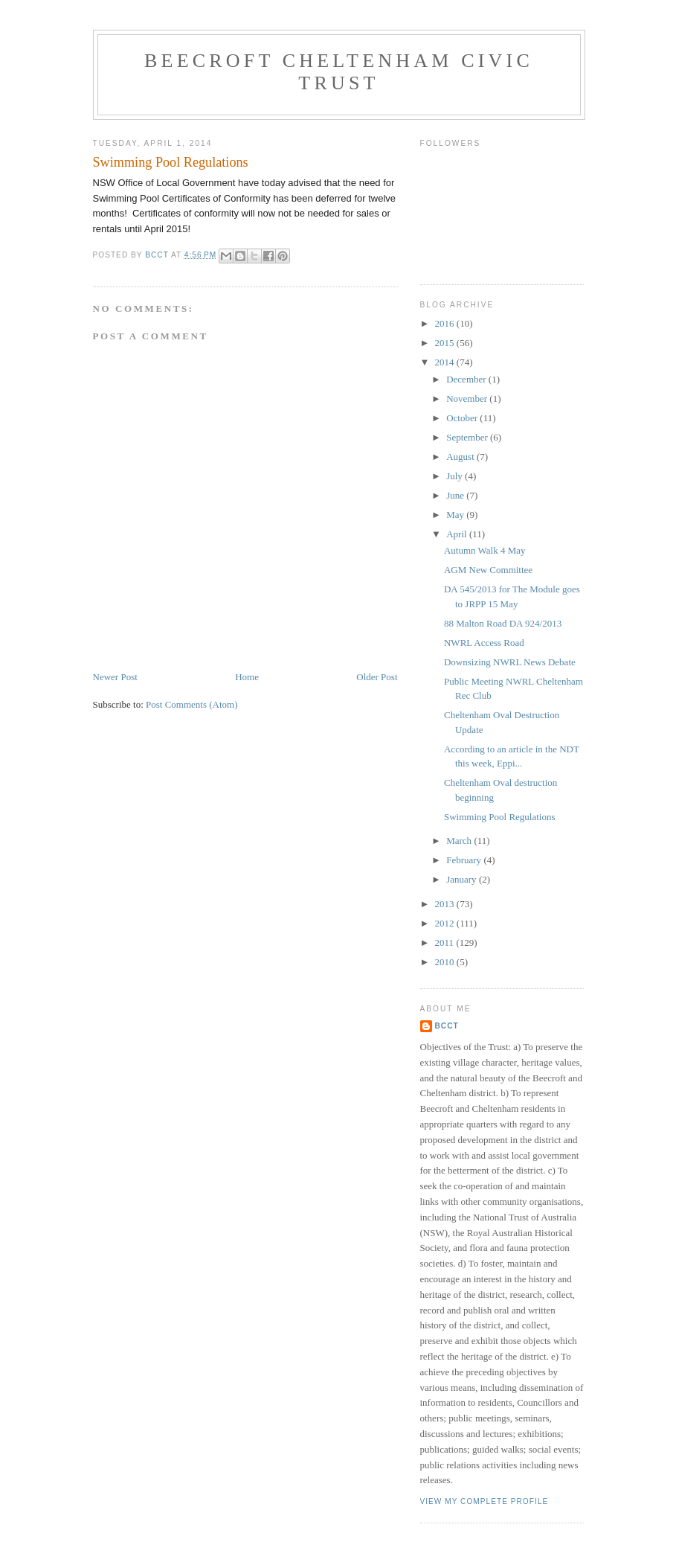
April (457, 534)
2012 (446, 923)
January (462, 879)
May (456, 514)
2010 (446, 961)
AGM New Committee (488, 569)
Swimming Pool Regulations (500, 816)
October (463, 417)
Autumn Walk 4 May (485, 550)
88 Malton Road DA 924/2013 (502, 623)
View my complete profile (484, 1501)
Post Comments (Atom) (192, 704)
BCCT (447, 1026)
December (467, 379)
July (455, 475)
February (464, 859)
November (467, 398)
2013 (446, 903)
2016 (446, 323)
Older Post (376, 676)
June (456, 495)
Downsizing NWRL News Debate (510, 662)
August (461, 456)
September (468, 437)
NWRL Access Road (484, 642)
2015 (446, 342)
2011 (446, 942)
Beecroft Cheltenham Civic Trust (338, 72)
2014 (446, 362)
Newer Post (115, 676)
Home (247, 676)
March (460, 840)
